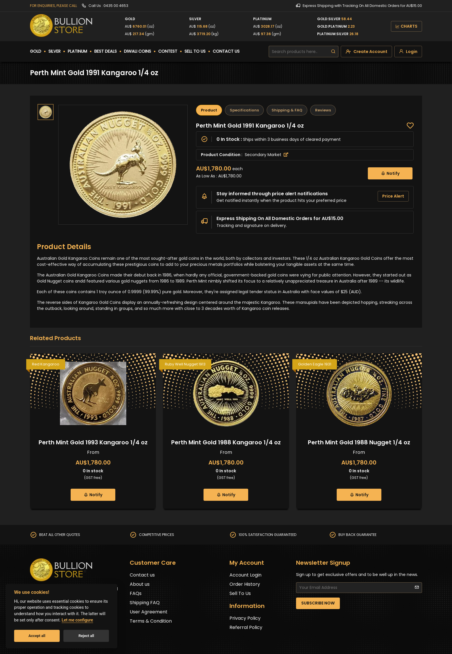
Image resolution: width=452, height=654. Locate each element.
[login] (408, 51)
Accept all (37, 636)
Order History (244, 584)
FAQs (136, 593)
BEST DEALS (105, 51)
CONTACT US (226, 51)
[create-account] (366, 51)
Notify (390, 173)
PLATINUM (77, 51)
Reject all (86, 636)
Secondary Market (266, 155)
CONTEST (167, 51)
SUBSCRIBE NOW (318, 603)
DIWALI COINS (137, 51)
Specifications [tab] (244, 110)
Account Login (245, 575)
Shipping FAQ (145, 602)
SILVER (54, 51)
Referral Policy (245, 627)
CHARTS (406, 26)
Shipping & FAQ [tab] (287, 110)
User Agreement (148, 611)
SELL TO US (195, 51)
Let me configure (77, 620)
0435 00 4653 (115, 5)
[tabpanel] (305, 177)
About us (140, 584)
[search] (333, 51)
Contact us (142, 575)
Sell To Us (240, 593)
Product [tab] (209, 110)
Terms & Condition (151, 621)
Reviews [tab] (323, 110)
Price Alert (393, 196)
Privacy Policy (245, 618)
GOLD (35, 51)
